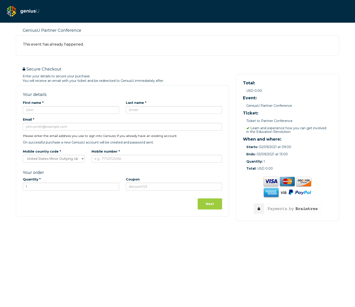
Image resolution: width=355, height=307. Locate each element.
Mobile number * (105, 151)
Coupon (133, 179)
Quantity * (32, 179)
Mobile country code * (42, 151)
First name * (33, 103)
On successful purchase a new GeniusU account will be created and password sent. (88, 142)
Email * (28, 119)
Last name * (136, 103)
